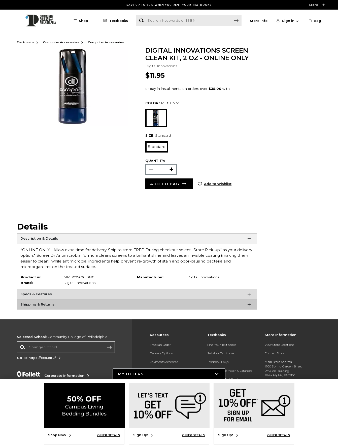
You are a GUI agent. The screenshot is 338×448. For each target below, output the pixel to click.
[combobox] (66, 347)
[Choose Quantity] (161, 169)
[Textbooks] (115, 20)
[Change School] (66, 347)
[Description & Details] (137, 240)
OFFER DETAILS (108, 435)
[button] (83, 20)
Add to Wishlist (217, 184)
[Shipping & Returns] (137, 306)
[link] (314, 20)
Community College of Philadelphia (62, 337)
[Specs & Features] (137, 295)
